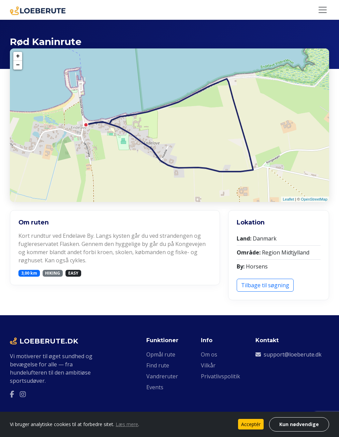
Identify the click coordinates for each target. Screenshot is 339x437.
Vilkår (208, 365)
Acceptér (251, 424)
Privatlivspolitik (220, 376)
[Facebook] (12, 394)
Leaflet (288, 199)
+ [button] (18, 56)
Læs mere (127, 424)
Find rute (157, 365)
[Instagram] (23, 394)
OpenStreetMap (314, 199)
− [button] (18, 65)
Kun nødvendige (299, 424)
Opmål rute (160, 354)
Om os (209, 354)
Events (154, 387)
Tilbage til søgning (265, 285)
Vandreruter (162, 376)
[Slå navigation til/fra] (322, 9)
